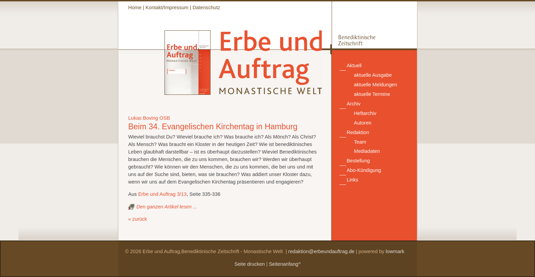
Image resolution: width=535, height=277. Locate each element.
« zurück (137, 219)
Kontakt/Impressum (167, 7)
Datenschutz (206, 7)
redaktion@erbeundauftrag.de (321, 251)
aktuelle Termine (372, 94)
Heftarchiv (365, 113)
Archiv (354, 103)
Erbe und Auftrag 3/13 (162, 194)
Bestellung (358, 160)
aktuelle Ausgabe (373, 75)
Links (352, 180)
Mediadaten (367, 151)
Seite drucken (249, 264)
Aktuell (354, 65)
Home (135, 7)
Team (360, 142)
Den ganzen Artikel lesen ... (166, 206)
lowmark (395, 251)
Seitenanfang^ (285, 264)
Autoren (362, 123)
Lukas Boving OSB (149, 118)
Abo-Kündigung (364, 170)
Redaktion (358, 132)
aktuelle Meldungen (375, 84)
